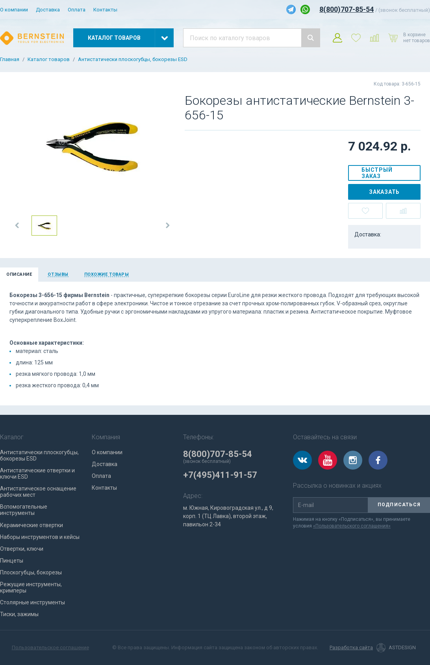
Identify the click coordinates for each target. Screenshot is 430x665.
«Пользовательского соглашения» (352, 526)
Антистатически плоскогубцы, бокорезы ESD (132, 59)
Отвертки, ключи (21, 549)
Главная (9, 59)
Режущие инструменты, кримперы (31, 587)
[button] (17, 225)
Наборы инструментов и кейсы (40, 537)
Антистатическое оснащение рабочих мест (38, 491)
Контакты (105, 10)
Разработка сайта (351, 647)
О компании (14, 10)
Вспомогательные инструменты (23, 509)
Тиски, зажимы (19, 614)
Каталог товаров (49, 59)
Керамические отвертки (31, 525)
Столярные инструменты (32, 602)
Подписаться (399, 504)
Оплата (76, 10)
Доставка (48, 10)
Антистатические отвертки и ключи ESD (37, 473)
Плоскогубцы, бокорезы (31, 572)
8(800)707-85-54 (346, 9)
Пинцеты (11, 560)
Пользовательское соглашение (50, 647)
